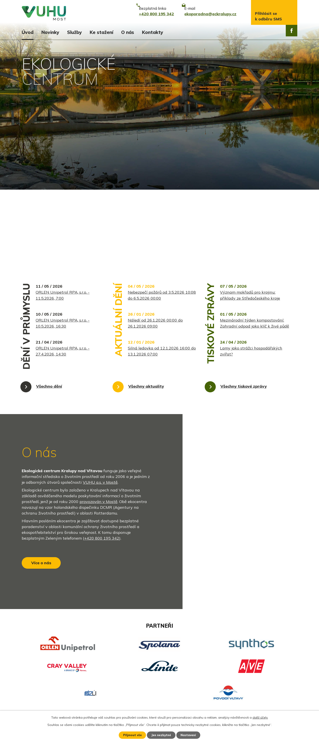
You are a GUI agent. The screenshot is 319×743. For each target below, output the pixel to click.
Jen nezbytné (161, 735)
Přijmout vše (131, 735)
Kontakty (152, 32)
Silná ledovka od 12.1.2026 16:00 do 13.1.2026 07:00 (162, 285)
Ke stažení (101, 32)
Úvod (27, 32)
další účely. (260, 717)
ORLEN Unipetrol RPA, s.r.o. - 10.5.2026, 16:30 (62, 257)
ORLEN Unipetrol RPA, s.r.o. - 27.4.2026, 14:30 (62, 285)
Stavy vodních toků (40, 695)
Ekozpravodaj (34, 688)
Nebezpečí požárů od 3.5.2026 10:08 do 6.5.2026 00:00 (162, 229)
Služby (74, 32)
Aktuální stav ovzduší (42, 680)
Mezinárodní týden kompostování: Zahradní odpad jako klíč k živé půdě (254, 257)
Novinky (50, 32)
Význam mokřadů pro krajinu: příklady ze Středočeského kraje (250, 229)
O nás (127, 32)
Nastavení (190, 735)
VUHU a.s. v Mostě (100, 416)
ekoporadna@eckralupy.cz (147, 688)
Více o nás (44, 502)
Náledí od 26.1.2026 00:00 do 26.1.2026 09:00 (155, 257)
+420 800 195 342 (101, 472)
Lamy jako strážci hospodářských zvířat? (251, 285)
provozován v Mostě (98, 435)
